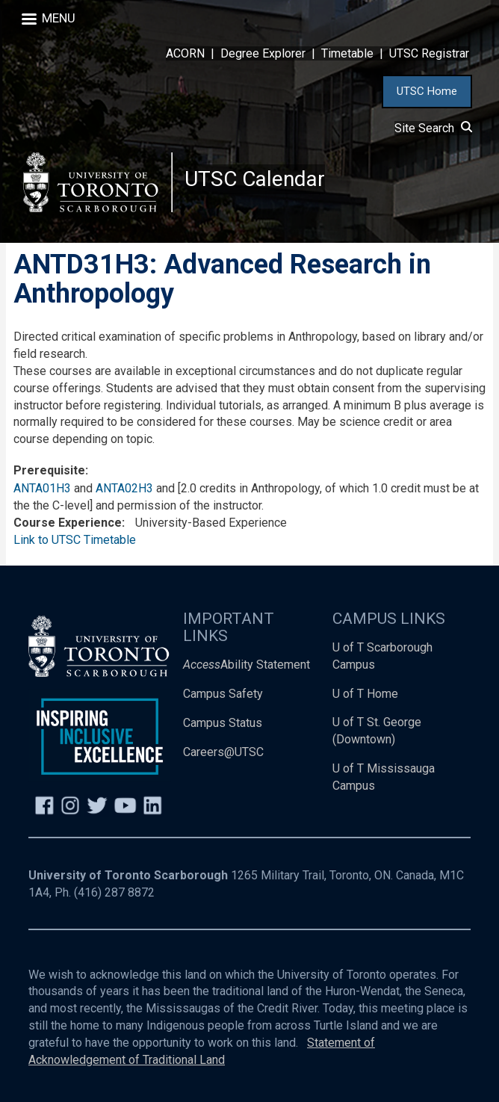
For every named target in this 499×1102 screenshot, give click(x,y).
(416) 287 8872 (114, 892)
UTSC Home (427, 91)
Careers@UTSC (223, 752)
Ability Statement (246, 664)
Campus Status (222, 723)
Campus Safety (223, 694)
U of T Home (365, 694)
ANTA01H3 (42, 488)
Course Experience (67, 523)
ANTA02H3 (124, 488)
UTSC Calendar (255, 179)
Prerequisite (49, 470)
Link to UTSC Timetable (74, 540)
